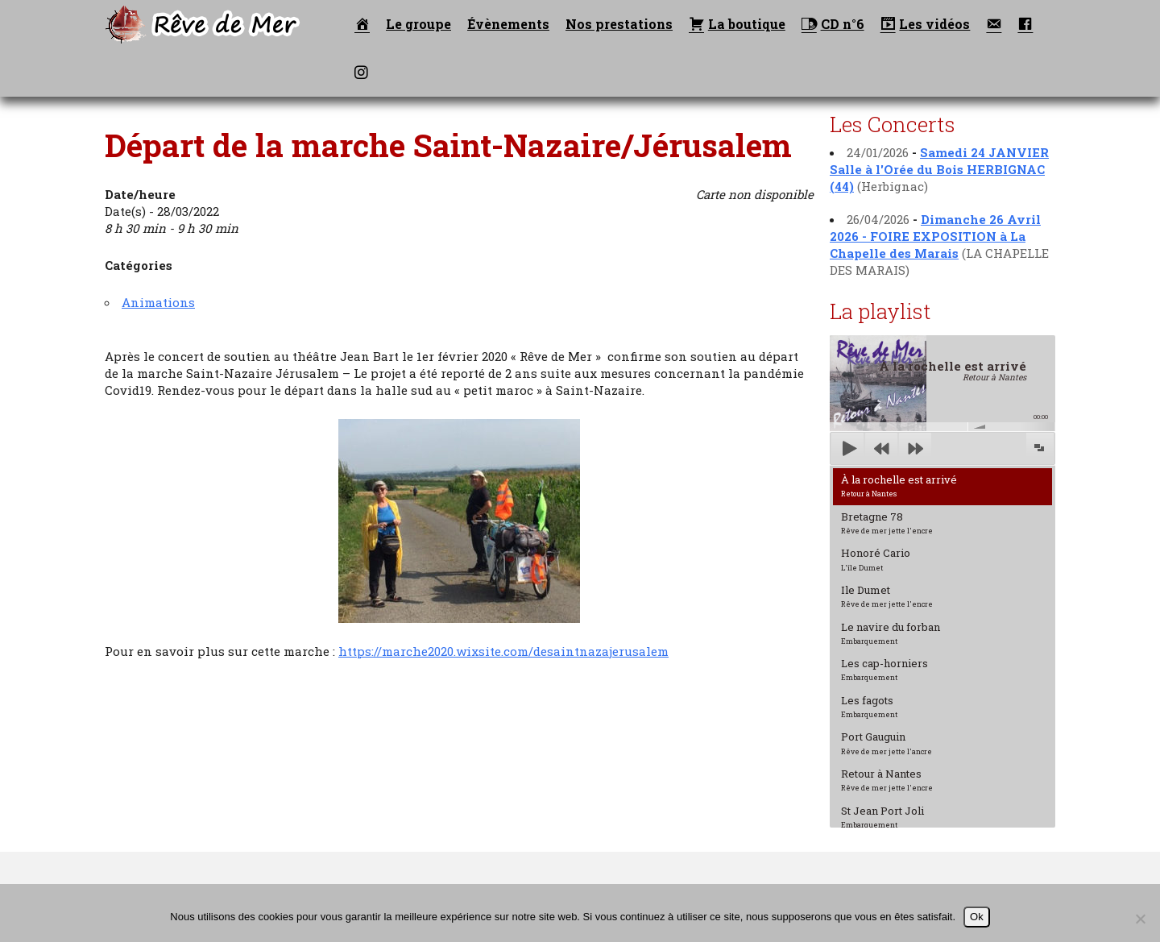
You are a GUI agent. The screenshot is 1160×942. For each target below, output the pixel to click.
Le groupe (418, 23)
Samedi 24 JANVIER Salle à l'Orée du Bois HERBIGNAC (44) (939, 169)
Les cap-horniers (884, 669)
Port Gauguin (886, 742)
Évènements (508, 23)
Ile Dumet (887, 595)
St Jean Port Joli (882, 816)
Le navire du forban (890, 632)
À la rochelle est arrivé (899, 485)
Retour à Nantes (887, 779)
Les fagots (869, 706)
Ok (977, 917)
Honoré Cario (875, 558)
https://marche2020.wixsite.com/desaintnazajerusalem (503, 651)
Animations (158, 302)
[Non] (1140, 919)
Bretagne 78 (887, 522)
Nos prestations (619, 23)
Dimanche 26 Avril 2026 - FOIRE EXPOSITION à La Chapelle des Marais (935, 236)
